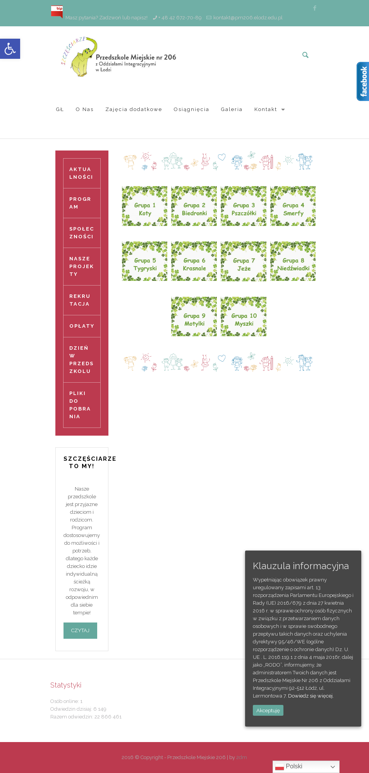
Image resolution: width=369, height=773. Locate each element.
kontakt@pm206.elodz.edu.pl (248, 18)
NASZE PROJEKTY (81, 266)
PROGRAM (80, 203)
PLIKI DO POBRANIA (80, 404)
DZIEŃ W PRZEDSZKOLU (81, 359)
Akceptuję (268, 710)
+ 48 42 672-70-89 (180, 18)
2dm (241, 757)
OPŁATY (81, 326)
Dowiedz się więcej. (311, 696)
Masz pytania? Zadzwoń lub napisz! (99, 18)
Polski (288, 766)
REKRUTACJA (80, 300)
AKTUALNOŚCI (81, 173)
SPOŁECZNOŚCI (81, 232)
